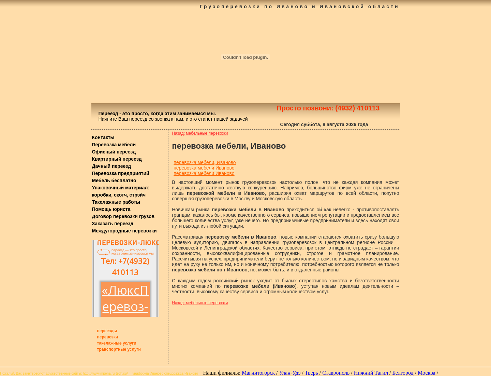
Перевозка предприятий (120, 173)
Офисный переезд (114, 152)
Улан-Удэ (290, 373)
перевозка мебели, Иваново (205, 162)
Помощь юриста (111, 209)
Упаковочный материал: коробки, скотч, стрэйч (121, 191)
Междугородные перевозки (124, 230)
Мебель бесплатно (114, 180)
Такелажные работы (116, 202)
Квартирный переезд (117, 159)
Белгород (403, 373)
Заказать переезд (113, 223)
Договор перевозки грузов (123, 216)
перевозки (107, 337)
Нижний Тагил (371, 373)
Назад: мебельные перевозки (200, 133)
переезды (107, 330)
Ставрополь (335, 373)
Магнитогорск (258, 373)
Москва (426, 373)
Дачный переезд (111, 166)
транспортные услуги (119, 349)
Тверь (311, 373)
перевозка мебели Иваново (204, 168)
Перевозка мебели (114, 144)
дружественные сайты (63, 373)
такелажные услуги (116, 343)
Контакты (103, 137)
